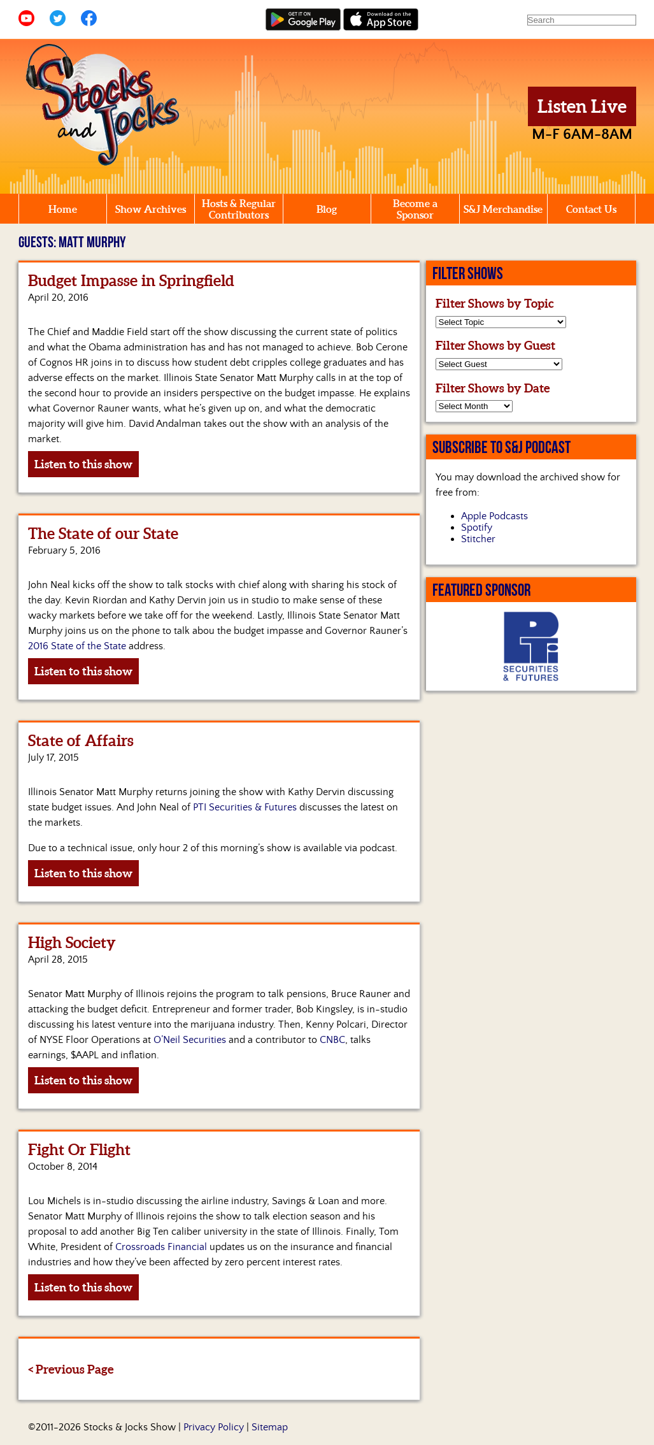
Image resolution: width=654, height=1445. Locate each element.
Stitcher (478, 539)
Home (62, 209)
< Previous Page (70, 1369)
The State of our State (103, 533)
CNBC (332, 1040)
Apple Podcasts (494, 516)
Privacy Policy (213, 1427)
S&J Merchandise (503, 209)
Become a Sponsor (415, 209)
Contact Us (591, 209)
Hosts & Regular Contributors (239, 209)
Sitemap (270, 1427)
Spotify (476, 527)
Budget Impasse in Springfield (131, 280)
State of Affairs (81, 740)
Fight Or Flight (79, 1149)
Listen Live (582, 106)
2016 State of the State (77, 646)
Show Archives (150, 209)
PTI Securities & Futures (245, 807)
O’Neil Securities (189, 1040)
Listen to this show (83, 464)
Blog (326, 209)
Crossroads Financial (161, 1247)
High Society (72, 942)
